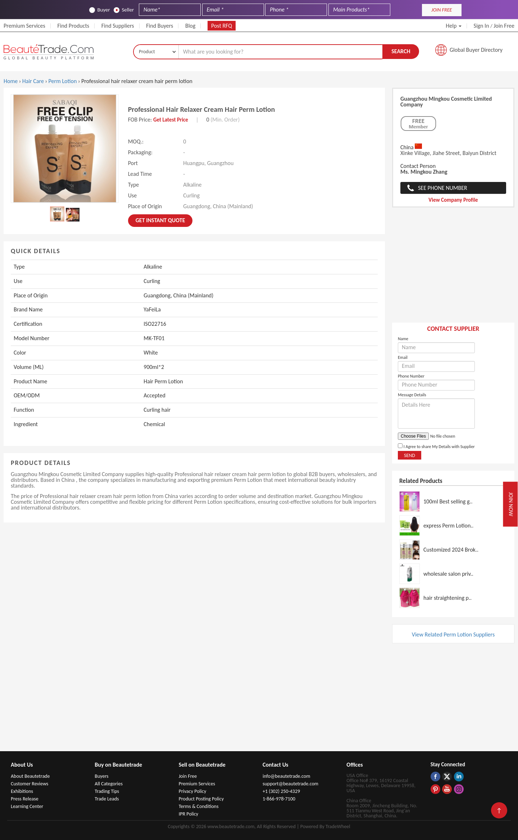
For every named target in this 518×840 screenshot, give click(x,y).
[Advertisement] (453, 268)
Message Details (412, 395)
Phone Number (411, 376)
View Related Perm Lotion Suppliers (453, 634)
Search (400, 51)
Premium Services (24, 25)
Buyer (99, 10)
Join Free (504, 25)
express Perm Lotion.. (448, 525)
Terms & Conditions (199, 806)
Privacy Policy (192, 791)
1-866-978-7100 (279, 799)
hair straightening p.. (447, 597)
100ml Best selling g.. (448, 501)
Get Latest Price (170, 120)
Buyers (101, 776)
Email (403, 357)
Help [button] (454, 25)
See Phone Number (442, 187)
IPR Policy (189, 814)
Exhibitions (22, 791)
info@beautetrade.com (286, 776)
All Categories (109, 784)
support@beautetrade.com (290, 784)
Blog (190, 25)
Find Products (73, 25)
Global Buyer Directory (476, 49)
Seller (124, 10)
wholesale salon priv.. (448, 573)
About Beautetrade (30, 776)
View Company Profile (453, 200)
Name (403, 339)
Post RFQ (221, 25)
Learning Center (27, 806)
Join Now (511, 504)
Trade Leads (107, 799)
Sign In (481, 25)
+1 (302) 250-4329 (281, 791)
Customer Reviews (29, 784)
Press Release (24, 799)
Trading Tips (107, 791)
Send (409, 455)
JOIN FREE (441, 10)
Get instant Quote (160, 220)
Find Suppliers (117, 25)
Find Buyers (159, 25)
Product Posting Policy (201, 799)
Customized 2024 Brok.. (450, 549)
